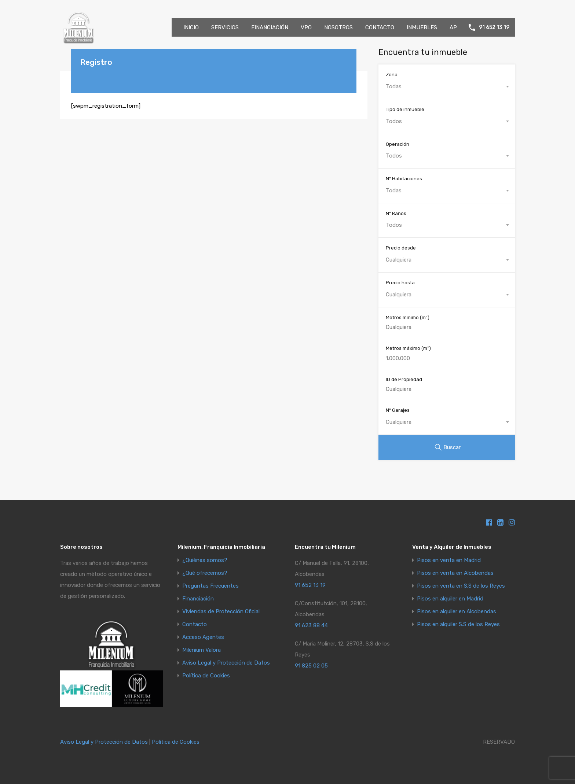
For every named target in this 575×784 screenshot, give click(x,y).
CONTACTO (379, 27)
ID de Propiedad (404, 379)
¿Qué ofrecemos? (204, 573)
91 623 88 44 (311, 625)
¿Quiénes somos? (204, 560)
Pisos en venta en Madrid (449, 560)
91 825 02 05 (311, 665)
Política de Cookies (206, 675)
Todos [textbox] (394, 121)
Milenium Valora (201, 650)
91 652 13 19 (494, 27)
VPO (306, 27)
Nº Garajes (398, 410)
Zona (392, 74)
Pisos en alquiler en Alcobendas (456, 611)
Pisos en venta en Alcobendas (455, 573)
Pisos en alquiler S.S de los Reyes (458, 624)
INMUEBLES (422, 27)
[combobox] (447, 86)
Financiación (198, 599)
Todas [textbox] (394, 86)
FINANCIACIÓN (269, 27)
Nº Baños (396, 213)
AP (453, 27)
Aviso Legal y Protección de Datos (226, 663)
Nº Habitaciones (404, 178)
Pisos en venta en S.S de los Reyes (461, 586)
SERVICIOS (225, 27)
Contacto (194, 624)
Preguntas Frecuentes (210, 586)
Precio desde (401, 248)
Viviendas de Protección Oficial (221, 611)
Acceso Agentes (203, 637)
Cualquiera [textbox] (398, 259)
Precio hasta (400, 282)
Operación (397, 144)
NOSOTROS (338, 27)
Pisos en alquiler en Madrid (450, 599)
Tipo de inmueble (405, 109)
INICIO (191, 27)
